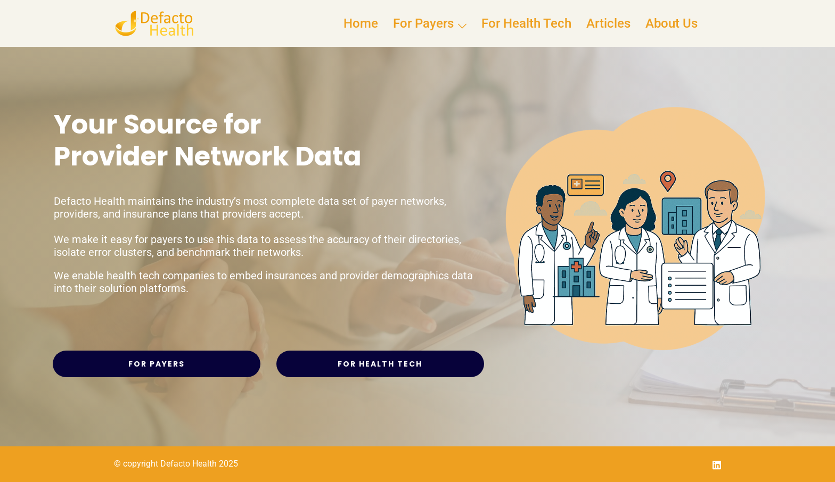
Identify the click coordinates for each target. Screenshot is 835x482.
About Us (671, 23)
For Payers (423, 23)
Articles (608, 23)
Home (360, 23)
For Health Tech (526, 23)
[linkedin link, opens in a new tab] (717, 464)
